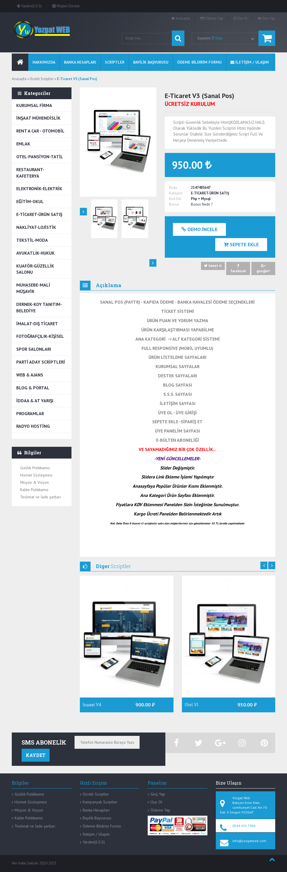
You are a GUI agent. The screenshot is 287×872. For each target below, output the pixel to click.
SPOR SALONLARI (33, 349)
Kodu (173, 187)
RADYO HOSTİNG (33, 426)
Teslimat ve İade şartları (40, 496)
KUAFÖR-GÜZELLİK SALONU (35, 269)
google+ (263, 268)
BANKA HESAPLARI (80, 62)
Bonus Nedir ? (201, 204)
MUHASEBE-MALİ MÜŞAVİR (33, 288)
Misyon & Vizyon (34, 482)
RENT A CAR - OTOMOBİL (40, 131)
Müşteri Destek (66, 6)
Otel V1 (191, 705)
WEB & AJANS (29, 375)
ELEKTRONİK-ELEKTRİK (39, 188)
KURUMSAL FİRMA (34, 105)
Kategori (175, 193)
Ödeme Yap (211, 18)
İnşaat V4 (92, 705)
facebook (238, 268)
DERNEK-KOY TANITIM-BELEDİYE (39, 307)
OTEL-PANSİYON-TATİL (39, 156)
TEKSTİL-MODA (32, 240)
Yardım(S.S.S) (29, 6)
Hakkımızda (44, 62)
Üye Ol (240, 18)
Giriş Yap (158, 794)
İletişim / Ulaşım (96, 834)
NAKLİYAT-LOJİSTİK (36, 227)
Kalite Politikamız (34, 489)
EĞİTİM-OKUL (30, 201)
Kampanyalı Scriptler (100, 801)
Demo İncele (199, 229)
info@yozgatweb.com (249, 841)
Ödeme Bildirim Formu (102, 826)
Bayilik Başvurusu (97, 817)
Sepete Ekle (241, 244)
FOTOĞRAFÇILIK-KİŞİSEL (40, 336)
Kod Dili (175, 199)
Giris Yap (266, 18)
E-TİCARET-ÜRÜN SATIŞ (39, 214)
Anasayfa (180, 18)
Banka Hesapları (96, 810)
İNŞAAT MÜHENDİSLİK (38, 118)
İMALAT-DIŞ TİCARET (37, 323)
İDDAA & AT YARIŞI (34, 400)
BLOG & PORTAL (32, 387)
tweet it (213, 266)
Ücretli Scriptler (96, 794)
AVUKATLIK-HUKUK (35, 253)
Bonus (174, 204)
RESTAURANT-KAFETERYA (30, 173)
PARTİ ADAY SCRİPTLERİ (40, 362)
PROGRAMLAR (30, 413)
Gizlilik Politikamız (35, 467)
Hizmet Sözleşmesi (36, 475)
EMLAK (23, 144)
